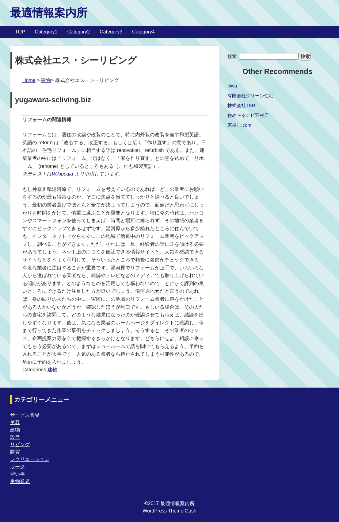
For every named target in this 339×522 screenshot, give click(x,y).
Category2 (78, 31)
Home (29, 80)
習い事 (17, 474)
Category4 (143, 31)
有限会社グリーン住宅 (250, 95)
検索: (232, 56)
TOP (20, 31)
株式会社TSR (241, 105)
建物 (46, 80)
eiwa (232, 85)
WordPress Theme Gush (169, 510)
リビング (20, 444)
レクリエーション (29, 459)
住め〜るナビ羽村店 (248, 115)
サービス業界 (25, 415)
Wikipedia (62, 173)
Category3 (111, 31)
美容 (15, 422)
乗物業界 (20, 481)
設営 (15, 437)
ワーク (17, 466)
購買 (15, 451)
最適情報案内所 (48, 12)
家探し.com (239, 125)
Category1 (46, 31)
